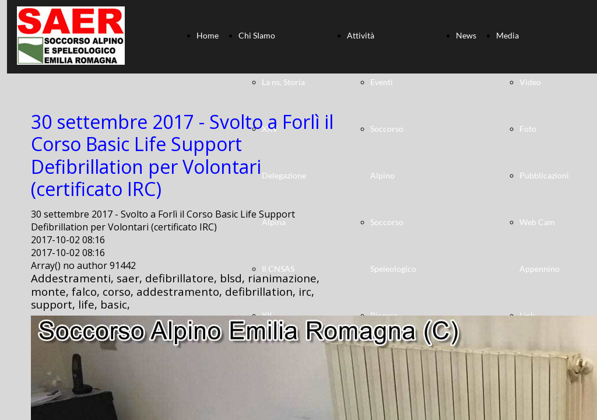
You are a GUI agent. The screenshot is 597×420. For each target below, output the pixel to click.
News (466, 35)
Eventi (381, 82)
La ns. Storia (283, 82)
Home (207, 35)
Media (507, 35)
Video (530, 82)
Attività (360, 35)
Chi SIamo (256, 35)
